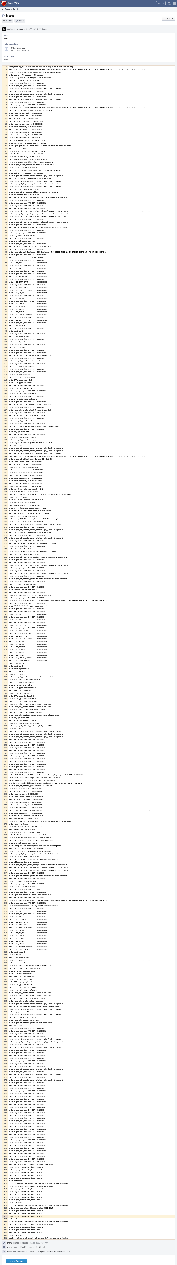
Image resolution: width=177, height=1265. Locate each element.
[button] (174, 3)
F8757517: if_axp (17, 47)
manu (21, 29)
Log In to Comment (16, 1261)
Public (21, 20)
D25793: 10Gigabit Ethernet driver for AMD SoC (49, 1251)
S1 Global (40, 1247)
